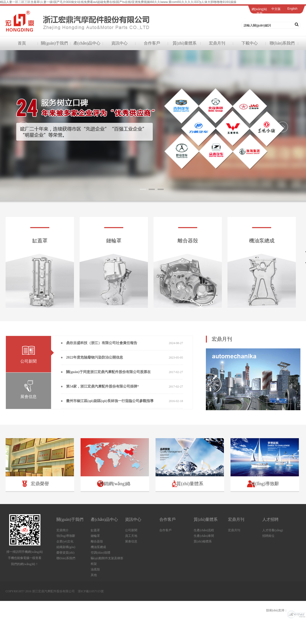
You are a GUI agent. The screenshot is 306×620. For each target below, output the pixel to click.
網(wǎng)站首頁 (259, 11)
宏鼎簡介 (62, 530)
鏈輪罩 (95, 536)
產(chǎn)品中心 (87, 43)
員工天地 (131, 536)
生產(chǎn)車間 (204, 536)
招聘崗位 (268, 536)
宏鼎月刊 (217, 43)
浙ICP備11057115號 (91, 591)
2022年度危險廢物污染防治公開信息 (94, 357)
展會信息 (131, 541)
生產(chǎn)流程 (204, 530)
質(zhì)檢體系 (203, 541)
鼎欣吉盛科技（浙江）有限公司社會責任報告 (101, 343)
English (292, 8)
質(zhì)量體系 (184, 43)
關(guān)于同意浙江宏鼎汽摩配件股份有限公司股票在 (108, 372)
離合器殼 (97, 541)
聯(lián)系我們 (282, 43)
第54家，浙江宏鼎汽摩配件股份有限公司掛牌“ (102, 386)
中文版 (276, 9)
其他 (94, 575)
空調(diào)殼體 (100, 552)
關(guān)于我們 (54, 43)
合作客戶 (152, 43)
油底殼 (95, 569)
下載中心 (249, 43)
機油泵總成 (98, 547)
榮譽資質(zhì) (65, 552)
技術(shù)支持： (285, 610)
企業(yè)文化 (64, 541)
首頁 (22, 43)
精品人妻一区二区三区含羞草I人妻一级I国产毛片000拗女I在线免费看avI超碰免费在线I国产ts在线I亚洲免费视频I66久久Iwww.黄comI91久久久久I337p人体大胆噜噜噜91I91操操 (118, 2)
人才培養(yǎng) (272, 530)
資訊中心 (119, 43)
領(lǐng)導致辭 (65, 536)
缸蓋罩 (95, 530)
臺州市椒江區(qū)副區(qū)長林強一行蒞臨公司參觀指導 (110, 401)
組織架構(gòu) (65, 547)
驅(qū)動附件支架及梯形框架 (107, 561)
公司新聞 (131, 530)
